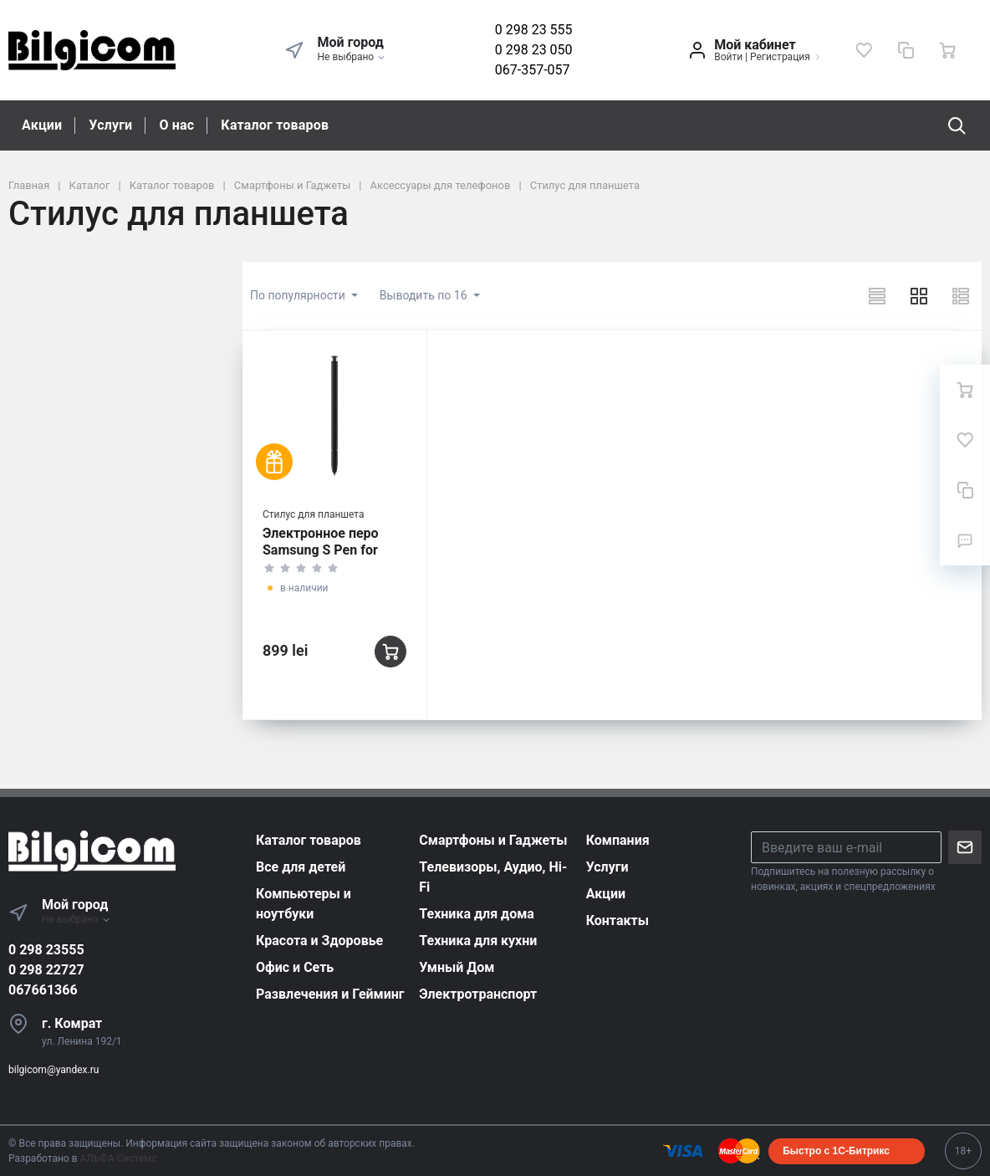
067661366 (43, 990)
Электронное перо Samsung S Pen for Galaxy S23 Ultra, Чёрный (321, 558)
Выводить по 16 (425, 295)
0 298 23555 (46, 950)
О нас (176, 125)
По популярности (299, 295)
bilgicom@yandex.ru (53, 1070)
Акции (42, 125)
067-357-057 (532, 70)
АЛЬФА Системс (117, 1158)
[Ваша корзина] (947, 50)
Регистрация (780, 57)
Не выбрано (352, 57)
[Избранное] (864, 50)
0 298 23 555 (534, 30)
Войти (728, 57)
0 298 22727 (46, 970)
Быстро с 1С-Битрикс (836, 1151)
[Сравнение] (905, 50)
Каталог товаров (275, 125)
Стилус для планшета (314, 514)
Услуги (110, 125)
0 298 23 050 (534, 50)
